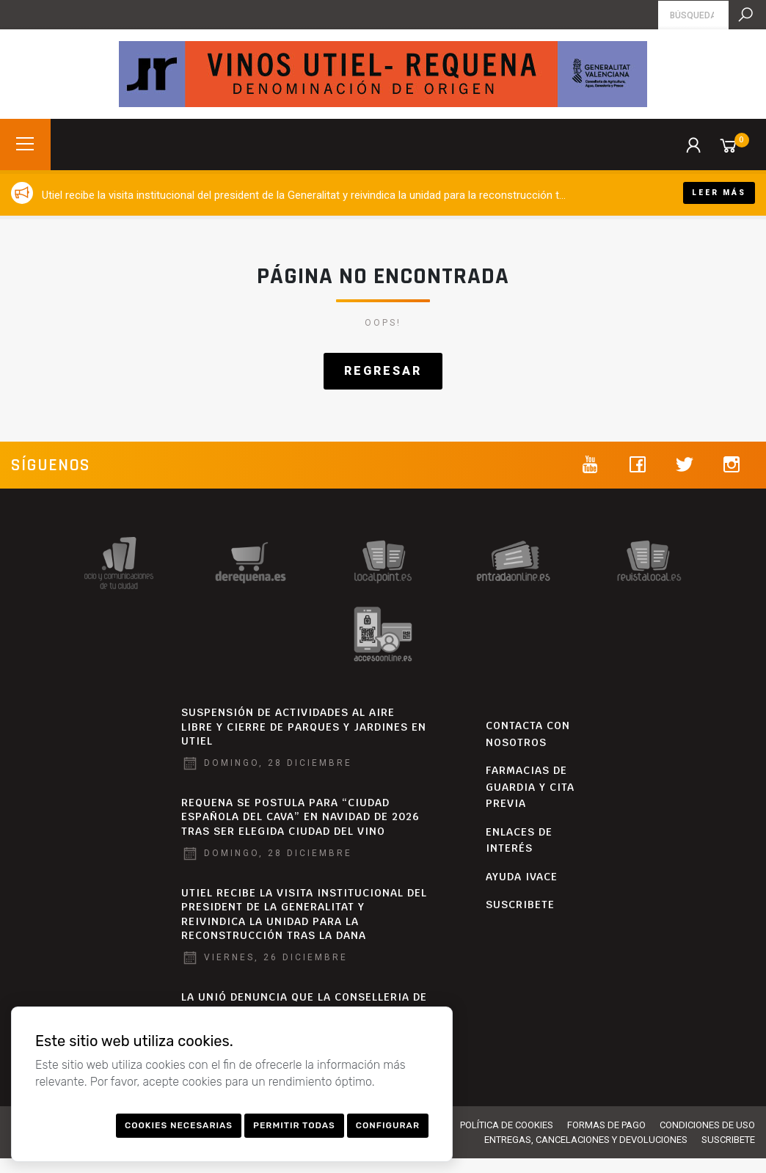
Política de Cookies (506, 1124)
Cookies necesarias (179, 1125)
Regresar (383, 371)
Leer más (719, 193)
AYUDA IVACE (522, 876)
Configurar (388, 1125)
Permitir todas (294, 1125)
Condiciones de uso (707, 1124)
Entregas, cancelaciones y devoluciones (585, 1139)
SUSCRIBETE (520, 904)
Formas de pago (606, 1124)
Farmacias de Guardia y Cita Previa (530, 787)
